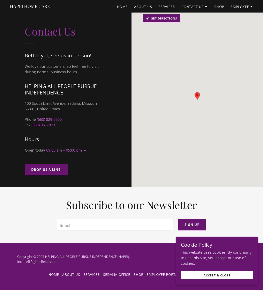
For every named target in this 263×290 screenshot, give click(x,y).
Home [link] (122, 7)
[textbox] (115, 224)
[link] (30, 6)
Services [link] (167, 7)
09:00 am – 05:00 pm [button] (64, 150)
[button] (194, 6)
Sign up (192, 224)
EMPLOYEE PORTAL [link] (163, 274)
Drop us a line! (46, 169)
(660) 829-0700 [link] (49, 119)
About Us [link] (143, 7)
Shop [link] (219, 7)
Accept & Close (217, 275)
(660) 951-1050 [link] (43, 124)
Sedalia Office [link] (116, 274)
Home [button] (53, 274)
